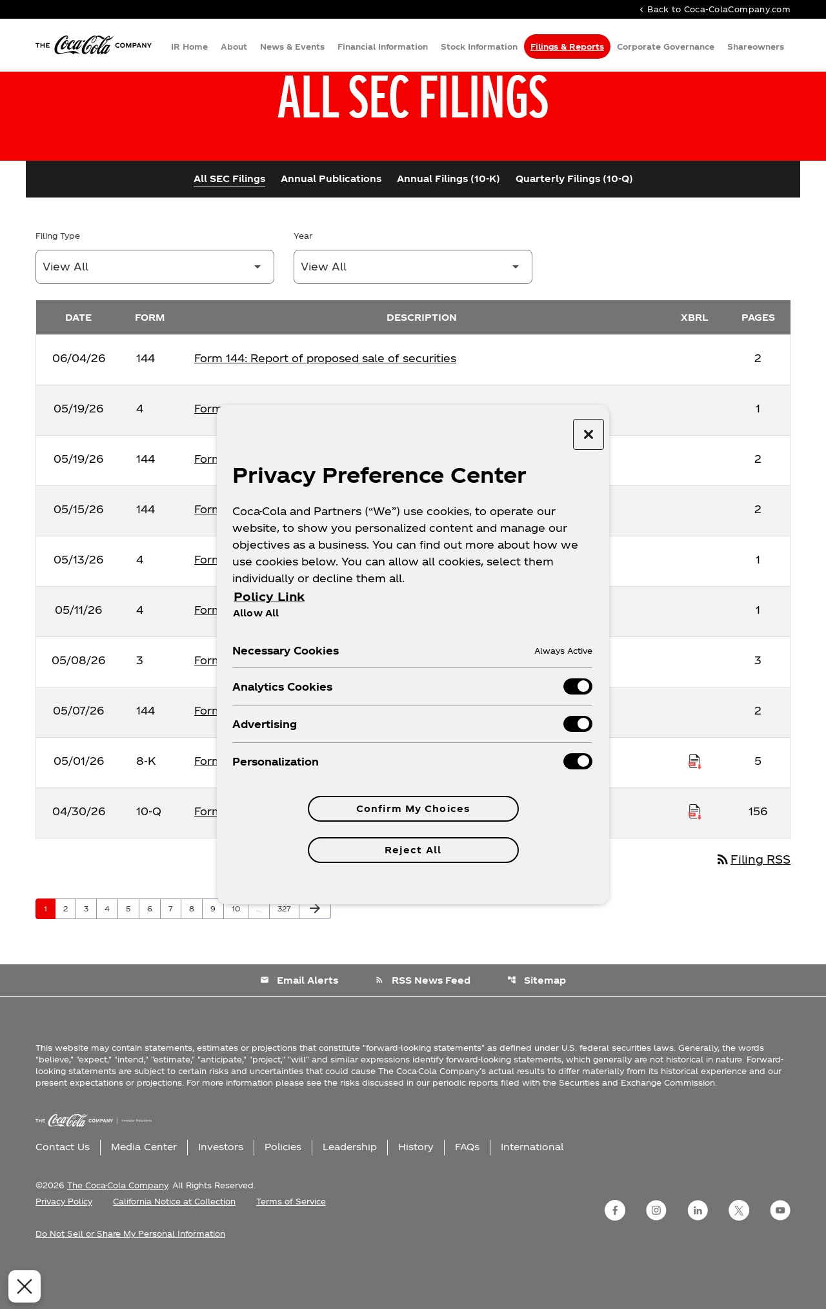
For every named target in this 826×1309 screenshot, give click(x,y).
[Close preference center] (588, 434)
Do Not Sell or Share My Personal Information (130, 1277)
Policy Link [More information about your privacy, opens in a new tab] (269, 596)
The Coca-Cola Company (117, 1228)
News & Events (292, 47)
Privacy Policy (63, 1245)
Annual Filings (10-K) (448, 221)
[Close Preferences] (21, 1286)
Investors (220, 1190)
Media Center (144, 1190)
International (532, 1190)
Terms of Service (291, 1245)
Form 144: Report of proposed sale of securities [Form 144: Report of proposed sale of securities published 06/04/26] (325, 400)
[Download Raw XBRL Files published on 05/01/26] (695, 803)
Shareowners (755, 47)
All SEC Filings (229, 221)
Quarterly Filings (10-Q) (574, 221)
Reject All (413, 849)
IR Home (189, 47)
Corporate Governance (665, 47)
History (416, 1190)
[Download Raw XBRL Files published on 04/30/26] (695, 854)
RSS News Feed (422, 1024)
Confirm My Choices (413, 808)
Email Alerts (298, 1024)
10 (239, 952)
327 (286, 952)
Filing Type (57, 278)
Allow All (256, 612)
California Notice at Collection (174, 1245)
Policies (283, 1190)
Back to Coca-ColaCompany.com (714, 10)
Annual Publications (331, 221)
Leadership (350, 1190)
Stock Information (479, 47)
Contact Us (62, 1190)
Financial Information (382, 47)
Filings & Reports (567, 47)
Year (303, 278)
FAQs (467, 1190)
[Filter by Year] (413, 309)
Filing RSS (751, 902)
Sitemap (537, 1024)
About (234, 47)
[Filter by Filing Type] (154, 309)
